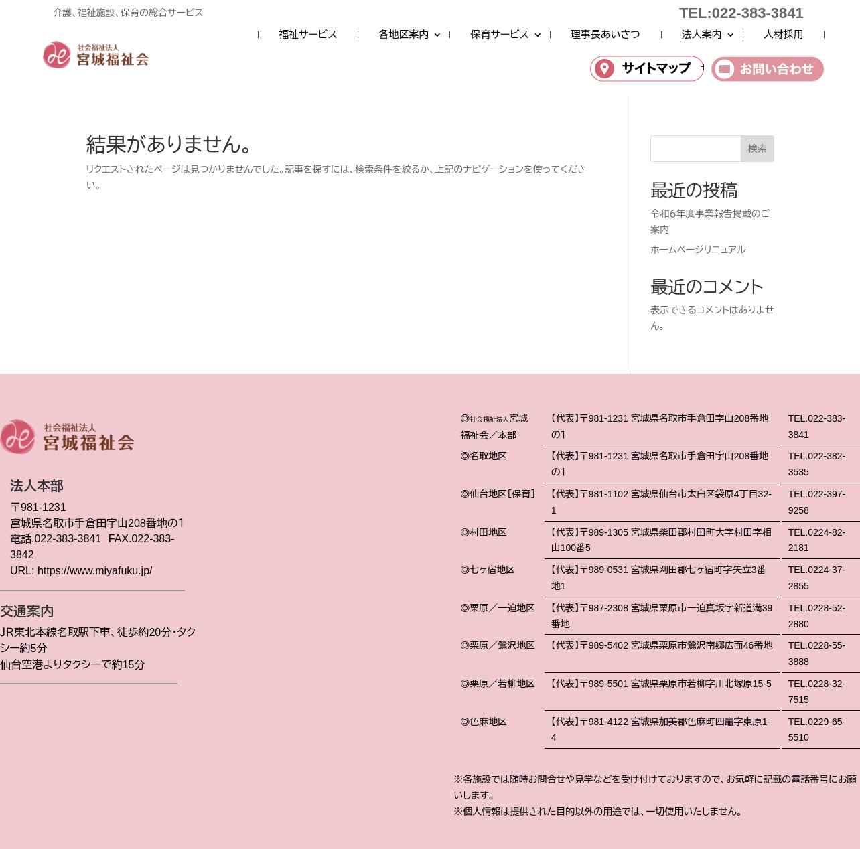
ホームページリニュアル (697, 249)
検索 (757, 148)
